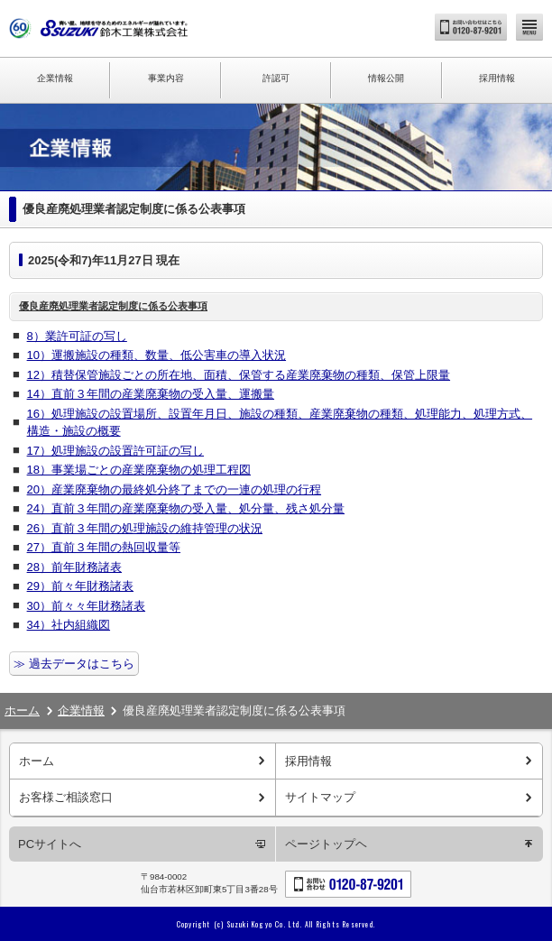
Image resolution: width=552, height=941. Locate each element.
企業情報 (55, 78)
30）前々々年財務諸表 (86, 606)
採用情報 (497, 78)
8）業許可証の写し (77, 336)
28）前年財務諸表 (74, 567)
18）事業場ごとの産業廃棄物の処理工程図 (139, 469)
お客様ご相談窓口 (66, 797)
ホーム (22, 710)
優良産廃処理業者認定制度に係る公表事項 (113, 305)
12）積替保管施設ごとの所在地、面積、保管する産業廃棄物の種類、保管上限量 (238, 375)
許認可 (276, 78)
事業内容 (166, 78)
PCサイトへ (49, 844)
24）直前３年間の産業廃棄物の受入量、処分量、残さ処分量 (186, 508)
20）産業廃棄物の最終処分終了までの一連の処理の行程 (174, 489)
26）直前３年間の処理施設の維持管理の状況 (144, 528)
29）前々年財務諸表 (80, 586)
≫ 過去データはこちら (74, 663)
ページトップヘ (326, 844)
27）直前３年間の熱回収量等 (103, 547)
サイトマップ (320, 797)
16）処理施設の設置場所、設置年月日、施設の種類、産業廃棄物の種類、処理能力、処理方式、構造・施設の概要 (279, 422)
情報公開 (386, 78)
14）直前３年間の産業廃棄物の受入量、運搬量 (150, 394)
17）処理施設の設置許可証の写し (115, 450)
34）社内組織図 (68, 625)
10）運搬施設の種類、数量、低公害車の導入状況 (156, 355)
